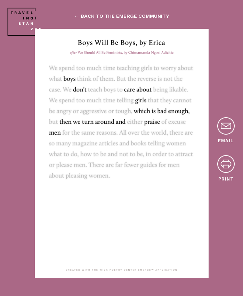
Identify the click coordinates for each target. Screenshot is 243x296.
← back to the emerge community (121, 16)
